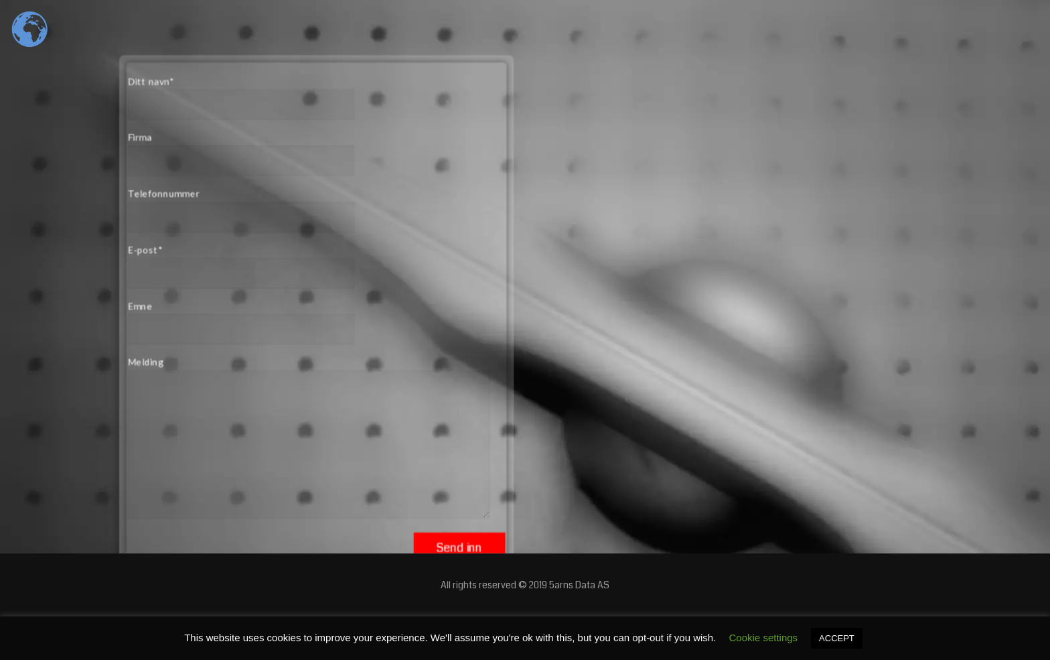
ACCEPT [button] (836, 638)
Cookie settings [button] (763, 637)
